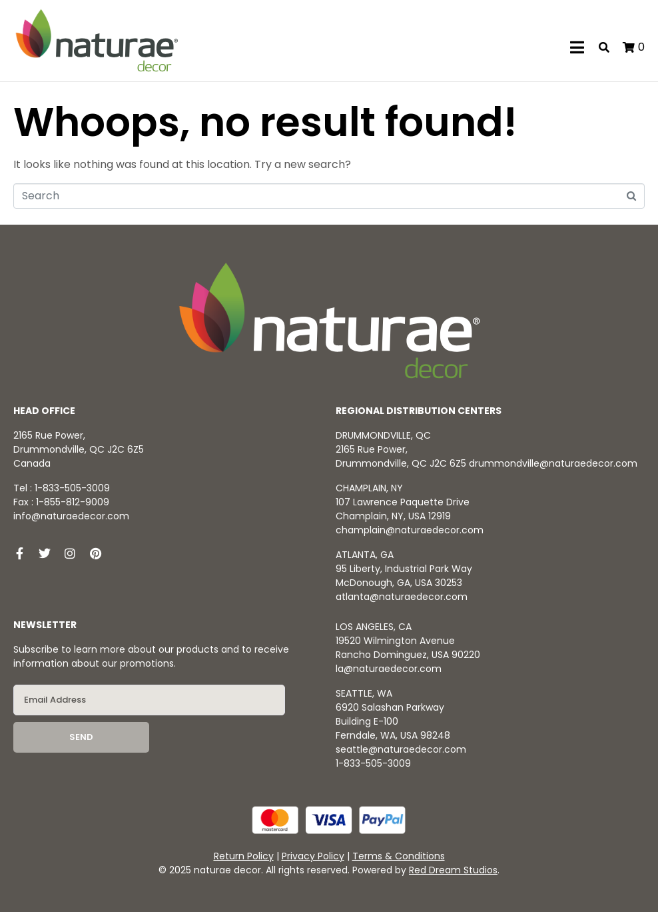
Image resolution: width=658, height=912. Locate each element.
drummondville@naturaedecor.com (553, 463)
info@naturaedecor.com (71, 516)
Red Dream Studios (453, 870)
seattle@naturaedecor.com (401, 749)
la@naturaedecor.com (389, 668)
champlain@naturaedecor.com (410, 530)
